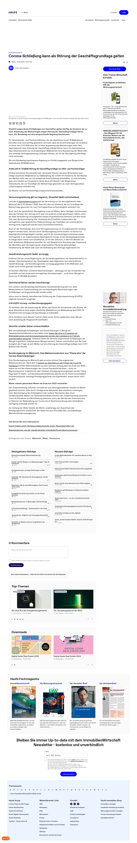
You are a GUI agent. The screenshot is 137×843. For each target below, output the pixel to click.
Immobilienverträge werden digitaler (68, 513)
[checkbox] (10, 561)
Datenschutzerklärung (113, 341)
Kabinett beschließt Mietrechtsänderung (26, 455)
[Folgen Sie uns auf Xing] (75, 804)
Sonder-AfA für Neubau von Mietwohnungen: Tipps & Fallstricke (30, 462)
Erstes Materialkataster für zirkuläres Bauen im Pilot (73, 455)
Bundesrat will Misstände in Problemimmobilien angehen (71, 491)
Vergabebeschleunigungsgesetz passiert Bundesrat (73, 506)
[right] (92, 619)
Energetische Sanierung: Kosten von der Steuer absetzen (28, 494)
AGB (110, 337)
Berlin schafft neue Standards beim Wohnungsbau (72, 483)
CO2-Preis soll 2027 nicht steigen (66, 462)
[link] (13, 20)
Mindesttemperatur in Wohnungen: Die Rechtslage (29, 502)
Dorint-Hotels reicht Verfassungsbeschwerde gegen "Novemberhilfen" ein (41, 426)
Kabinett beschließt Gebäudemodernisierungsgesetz (73, 469)
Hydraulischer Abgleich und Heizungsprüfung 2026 (30, 515)
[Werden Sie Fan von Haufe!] (78, 804)
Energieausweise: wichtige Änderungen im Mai (28, 470)
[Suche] (113, 12)
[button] (123, 12)
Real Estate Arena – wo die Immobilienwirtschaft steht (72, 499)
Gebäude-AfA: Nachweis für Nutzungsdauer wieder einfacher (30, 477)
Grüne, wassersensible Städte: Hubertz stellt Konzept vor (74, 520)
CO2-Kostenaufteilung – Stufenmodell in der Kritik (29, 508)
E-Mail (47, 751)
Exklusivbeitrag (18, 592)
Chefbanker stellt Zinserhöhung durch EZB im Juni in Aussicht (73, 476)
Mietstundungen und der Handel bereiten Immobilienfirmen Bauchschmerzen (43, 430)
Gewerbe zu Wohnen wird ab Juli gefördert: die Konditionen (28, 522)
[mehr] (124, 20)
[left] (88, 619)
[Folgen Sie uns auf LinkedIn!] (71, 804)
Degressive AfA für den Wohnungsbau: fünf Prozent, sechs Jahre (30, 486)
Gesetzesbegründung (27, 201)
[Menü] (25, 12)
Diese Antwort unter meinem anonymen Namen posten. (31, 561)
